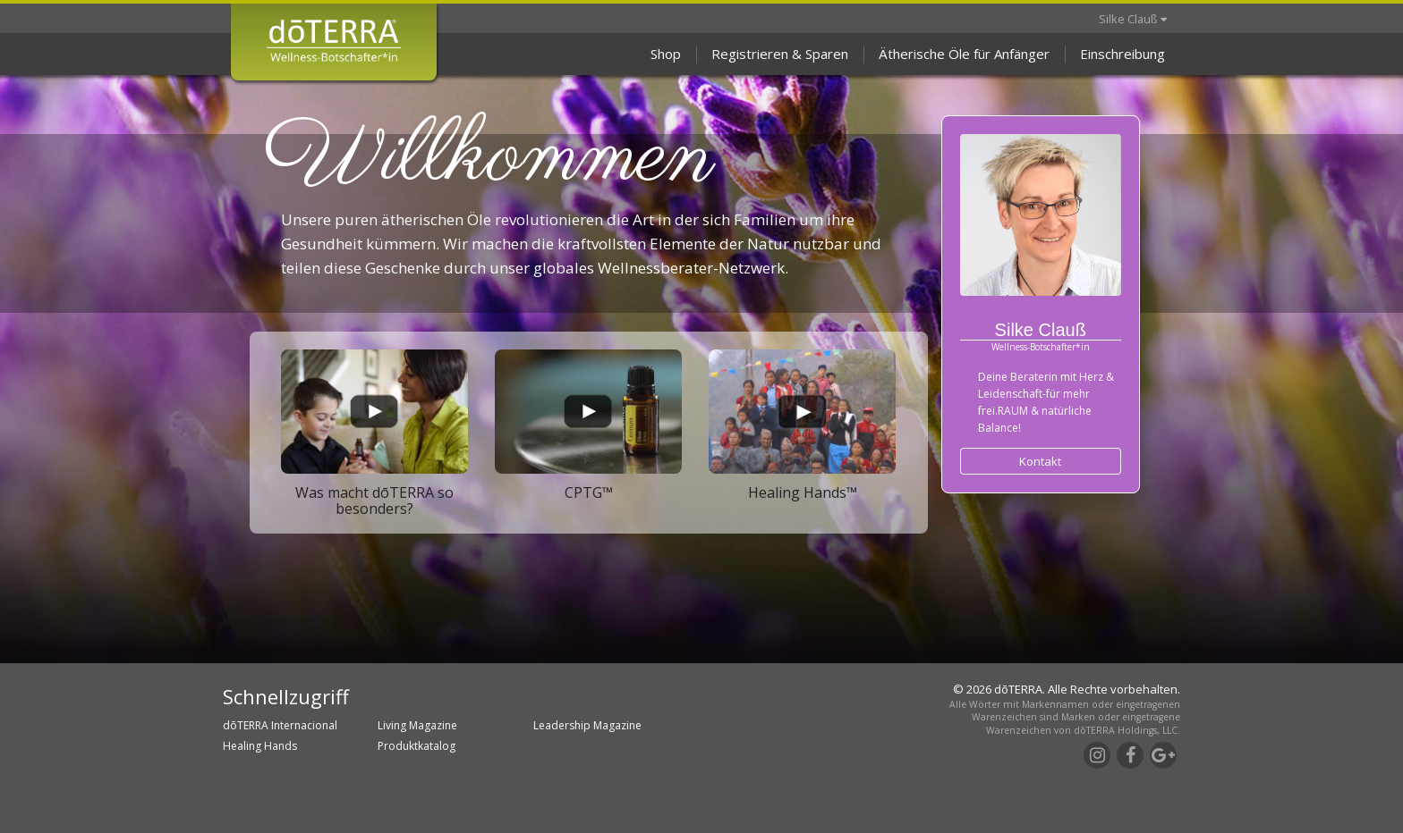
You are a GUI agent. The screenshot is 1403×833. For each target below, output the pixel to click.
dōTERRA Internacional (280, 725)
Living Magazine (417, 725)
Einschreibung (1122, 54)
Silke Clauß (1133, 19)
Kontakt (1040, 461)
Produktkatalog (416, 745)
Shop (665, 54)
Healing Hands (260, 745)
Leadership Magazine (587, 725)
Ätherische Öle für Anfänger (964, 54)
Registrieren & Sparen (779, 54)
